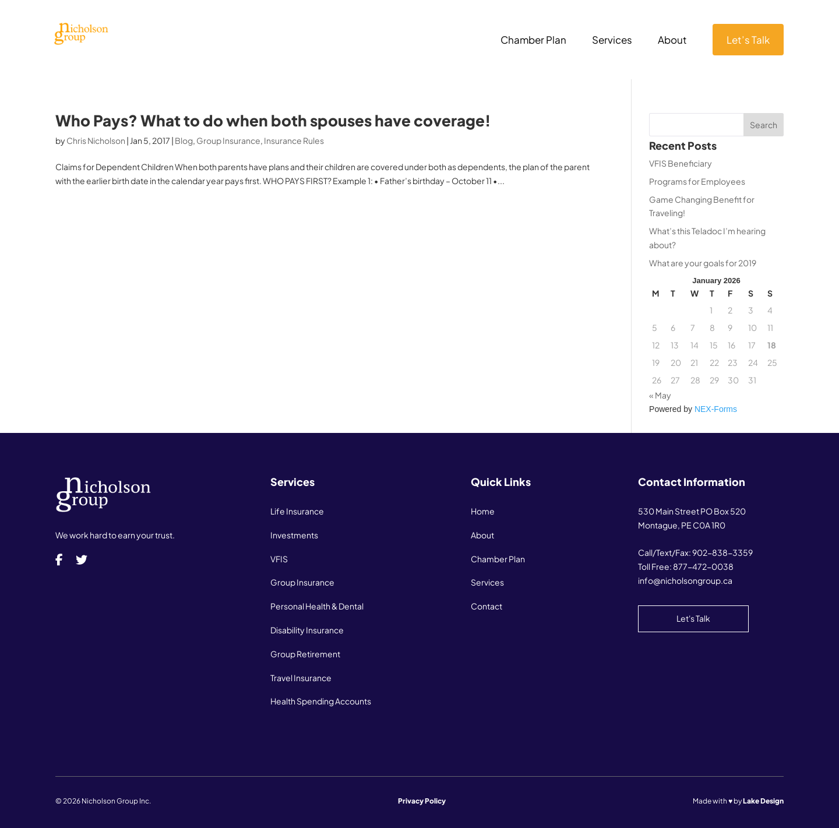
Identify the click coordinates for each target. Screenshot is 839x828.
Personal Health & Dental (317, 606)
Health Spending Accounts (320, 701)
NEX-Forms (716, 409)
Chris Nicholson (95, 140)
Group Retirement (305, 654)
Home (483, 511)
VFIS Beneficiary (680, 163)
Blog (184, 140)
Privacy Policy (422, 801)
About (672, 41)
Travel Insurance (301, 677)
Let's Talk (693, 618)
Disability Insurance (307, 630)
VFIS (279, 559)
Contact (486, 606)
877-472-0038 (703, 566)
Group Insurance (228, 140)
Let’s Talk (748, 39)
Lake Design (763, 801)
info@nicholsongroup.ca (685, 580)
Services (612, 41)
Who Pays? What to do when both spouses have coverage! (273, 120)
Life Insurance (297, 511)
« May (660, 395)
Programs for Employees (697, 181)
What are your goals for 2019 (702, 263)
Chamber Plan (533, 41)
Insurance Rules (294, 140)
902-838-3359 (722, 552)
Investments (294, 535)
